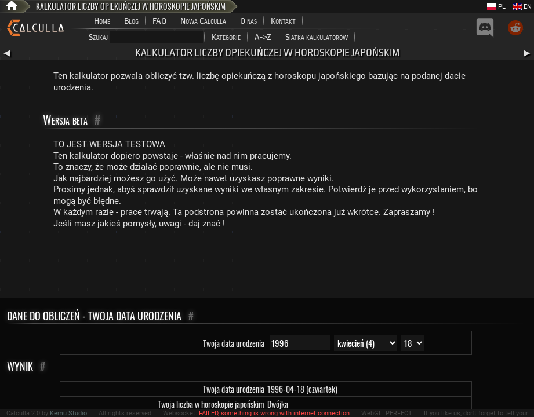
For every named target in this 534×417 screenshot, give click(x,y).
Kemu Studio (68, 413)
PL (496, 6)
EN (522, 6)
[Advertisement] (267, 266)
